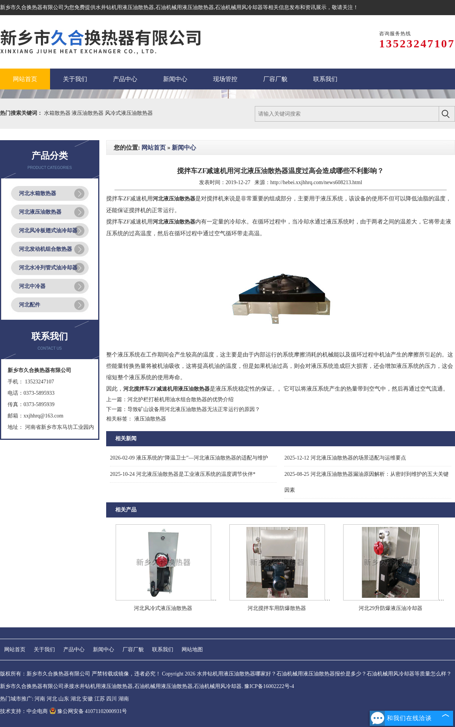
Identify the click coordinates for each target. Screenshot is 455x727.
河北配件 (29, 305)
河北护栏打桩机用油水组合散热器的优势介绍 (180, 399)
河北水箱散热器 (37, 193)
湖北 (76, 699)
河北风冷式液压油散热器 (163, 608)
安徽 (87, 699)
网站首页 (153, 147)
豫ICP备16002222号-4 (269, 686)
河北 (52, 699)
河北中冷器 (32, 286)
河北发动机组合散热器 (45, 249)
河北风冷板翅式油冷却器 (48, 230)
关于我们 (44, 649)
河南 (40, 699)
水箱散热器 (58, 113)
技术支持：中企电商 (24, 711)
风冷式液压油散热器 (129, 113)
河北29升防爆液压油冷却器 (390, 608)
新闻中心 (184, 147)
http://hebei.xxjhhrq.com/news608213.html (316, 182)
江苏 (99, 699)
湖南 (123, 699)
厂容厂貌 (133, 649)
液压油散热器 (88, 113)
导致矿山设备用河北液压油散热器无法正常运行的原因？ (193, 409)
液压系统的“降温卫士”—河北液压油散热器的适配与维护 (189, 458)
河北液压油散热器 (40, 212)
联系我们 (162, 649)
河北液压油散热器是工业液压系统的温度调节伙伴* (183, 474)
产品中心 (74, 649)
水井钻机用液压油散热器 (125, 7)
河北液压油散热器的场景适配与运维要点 (345, 458)
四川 (111, 699)
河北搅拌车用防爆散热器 (277, 608)
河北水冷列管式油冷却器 (48, 267)
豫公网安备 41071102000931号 (88, 711)
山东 (63, 699)
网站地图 (192, 649)
